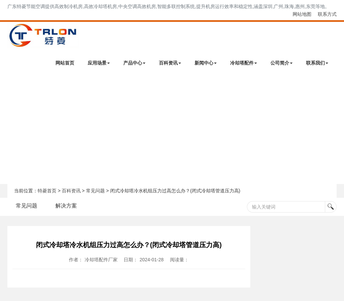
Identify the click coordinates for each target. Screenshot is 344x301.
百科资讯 (170, 63)
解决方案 (66, 206)
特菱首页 (47, 190)
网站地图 (302, 14)
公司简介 (281, 63)
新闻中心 (206, 63)
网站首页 (64, 63)
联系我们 (317, 63)
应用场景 (99, 63)
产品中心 (134, 63)
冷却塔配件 (243, 63)
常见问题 (95, 190)
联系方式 (327, 14)
